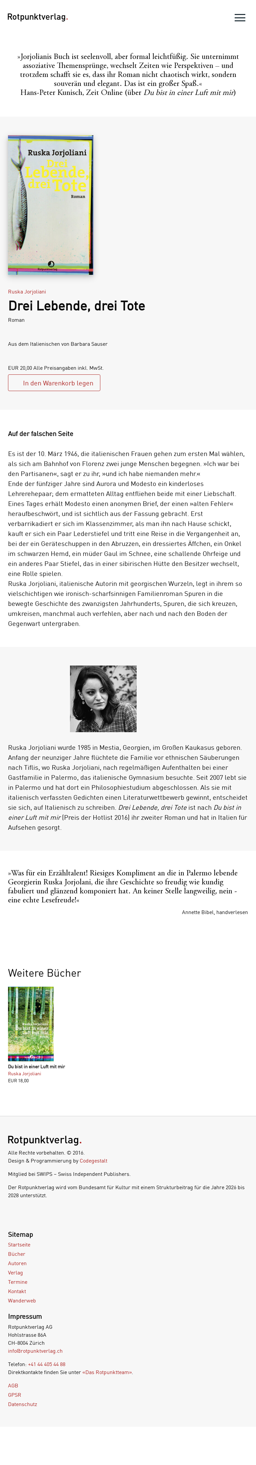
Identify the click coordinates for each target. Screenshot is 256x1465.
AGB (13, 1385)
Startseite (19, 1244)
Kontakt (17, 1291)
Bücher (16, 1253)
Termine (17, 1281)
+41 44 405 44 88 (46, 1364)
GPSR (14, 1394)
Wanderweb (22, 1300)
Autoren (17, 1263)
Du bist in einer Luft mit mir (36, 1066)
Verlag (15, 1272)
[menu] (240, 19)
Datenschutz (22, 1404)
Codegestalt (93, 1160)
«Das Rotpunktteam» (107, 1372)
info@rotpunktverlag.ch (35, 1350)
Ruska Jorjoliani (27, 291)
